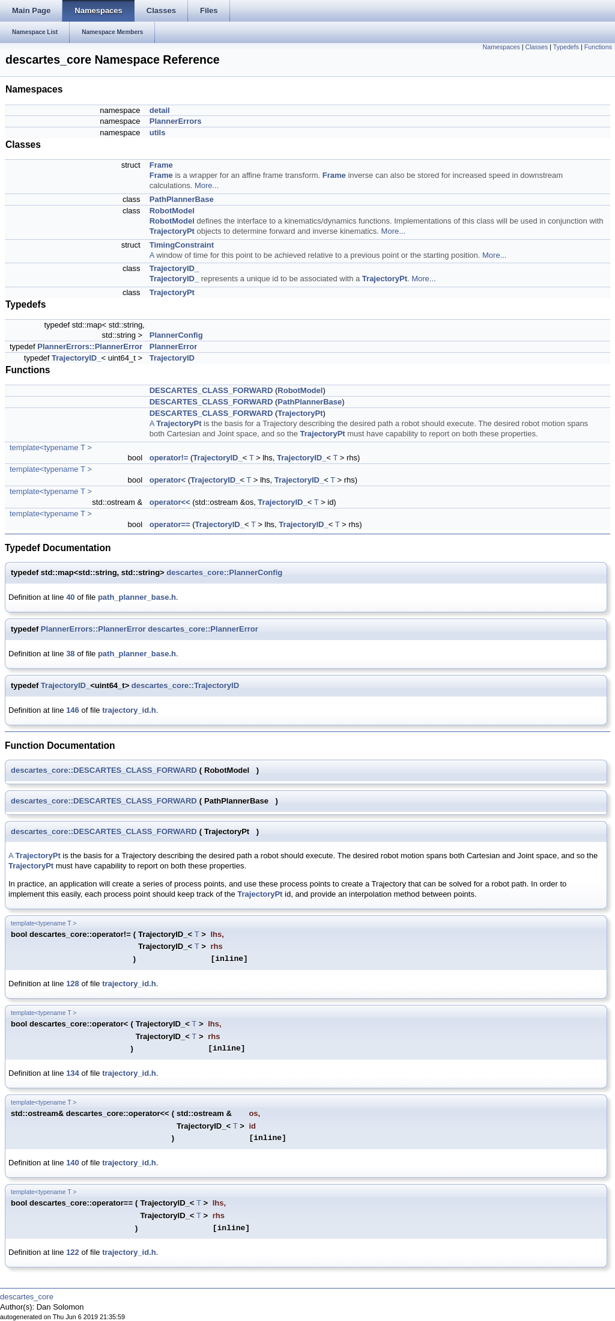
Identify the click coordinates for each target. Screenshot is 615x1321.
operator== (170, 524)
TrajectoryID (172, 357)
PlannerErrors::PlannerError (89, 346)
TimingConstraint (182, 244)
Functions (598, 46)
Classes (536, 46)
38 (70, 653)
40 (70, 597)
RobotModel (172, 210)
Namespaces (501, 46)
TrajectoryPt (172, 231)
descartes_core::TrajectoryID (185, 685)
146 (72, 710)
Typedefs (566, 46)
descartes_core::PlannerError (203, 628)
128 (72, 983)
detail (160, 110)
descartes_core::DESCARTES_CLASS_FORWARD (104, 770)
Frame (161, 164)
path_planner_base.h (137, 597)
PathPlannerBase (182, 199)
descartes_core (26, 1296)
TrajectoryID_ (174, 268)
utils (158, 132)
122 (72, 1252)
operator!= (169, 457)
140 (72, 1162)
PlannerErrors (176, 121)
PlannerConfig (176, 335)
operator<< (170, 502)
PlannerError (173, 346)
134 (72, 1073)
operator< (168, 479)
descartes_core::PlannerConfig (224, 572)
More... (207, 185)
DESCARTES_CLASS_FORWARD (211, 390)
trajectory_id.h (129, 710)
